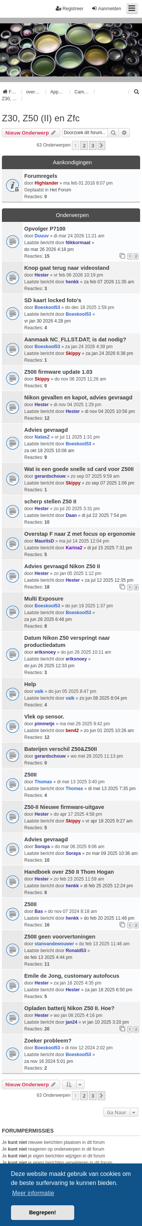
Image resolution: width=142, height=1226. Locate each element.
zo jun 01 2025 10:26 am (109, 730)
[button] (101, 145)
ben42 (72, 730)
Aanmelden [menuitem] (106, 8)
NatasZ (42, 437)
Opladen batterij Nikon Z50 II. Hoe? (69, 1008)
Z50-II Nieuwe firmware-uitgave (64, 807)
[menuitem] (136, 92)
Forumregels (40, 176)
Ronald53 (76, 950)
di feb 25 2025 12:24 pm (108, 885)
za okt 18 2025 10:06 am (49, 450)
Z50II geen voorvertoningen (59, 937)
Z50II (30, 775)
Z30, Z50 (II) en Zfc (41, 118)
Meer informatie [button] (33, 1193)
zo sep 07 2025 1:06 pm (110, 483)
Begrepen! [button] (42, 1212)
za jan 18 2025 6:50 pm (108, 989)
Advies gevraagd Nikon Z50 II (62, 566)
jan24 (71, 1022)
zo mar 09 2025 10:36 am (112, 853)
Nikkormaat (78, 242)
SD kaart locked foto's (52, 300)
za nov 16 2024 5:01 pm (48, 1061)
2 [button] (84, 145)
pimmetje (44, 723)
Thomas (43, 781)
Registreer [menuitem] (69, 8)
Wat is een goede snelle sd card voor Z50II (79, 469)
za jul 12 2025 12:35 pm (109, 580)
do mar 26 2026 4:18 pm (49, 249)
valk (38, 691)
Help (30, 684)
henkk (72, 281)
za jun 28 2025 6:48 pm (48, 619)
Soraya (42, 846)
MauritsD (44, 541)
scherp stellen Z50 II (50, 501)
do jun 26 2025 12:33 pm (49, 665)
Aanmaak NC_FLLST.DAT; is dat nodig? (75, 339)
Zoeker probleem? (48, 1041)
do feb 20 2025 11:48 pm (109, 918)
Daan (71, 515)
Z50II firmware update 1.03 (58, 372)
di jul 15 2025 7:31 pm (109, 547)
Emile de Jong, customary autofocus (71, 976)
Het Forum (60, 190)
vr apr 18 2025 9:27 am (109, 821)
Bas (38, 911)
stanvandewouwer (54, 943)
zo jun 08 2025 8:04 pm (103, 698)
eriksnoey (45, 652)
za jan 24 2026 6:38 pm (109, 353)
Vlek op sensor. (44, 717)
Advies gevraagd (46, 430)
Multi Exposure (43, 599)
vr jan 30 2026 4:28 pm (47, 321)
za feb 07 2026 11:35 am (109, 281)
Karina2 (74, 547)
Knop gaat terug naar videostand (66, 268)
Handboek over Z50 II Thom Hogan (69, 872)
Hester (41, 275)
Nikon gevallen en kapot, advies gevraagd (78, 397)
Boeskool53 (47, 307)
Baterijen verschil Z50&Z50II (60, 749)
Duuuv (41, 235)
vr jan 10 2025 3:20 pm (105, 1022)
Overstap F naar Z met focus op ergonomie (79, 534)
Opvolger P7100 (45, 229)
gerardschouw (50, 476)
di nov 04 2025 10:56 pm (110, 411)
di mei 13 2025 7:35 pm (112, 788)
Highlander (46, 183)
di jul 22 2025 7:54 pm (104, 515)
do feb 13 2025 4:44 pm (48, 957)
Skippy (73, 353)
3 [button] (92, 145)
